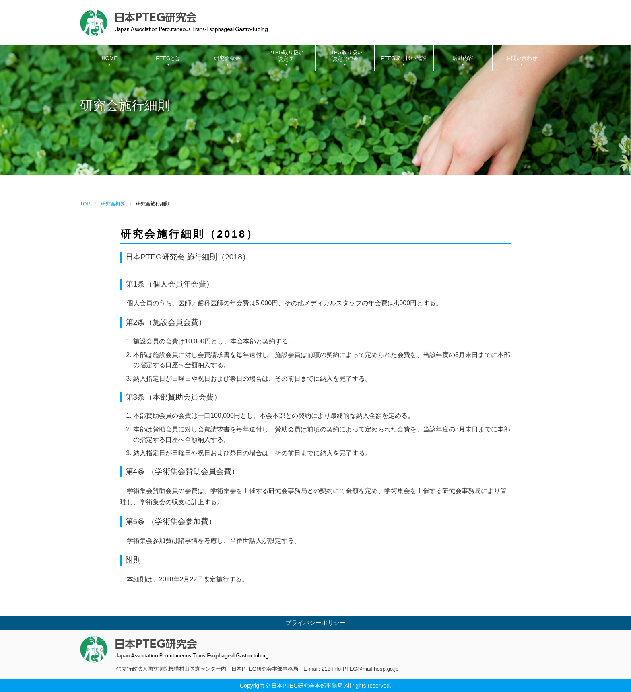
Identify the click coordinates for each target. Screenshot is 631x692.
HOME (109, 58)
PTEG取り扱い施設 (404, 58)
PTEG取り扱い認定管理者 (345, 55)
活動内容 (462, 58)
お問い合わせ (521, 58)
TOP (85, 204)
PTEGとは (168, 58)
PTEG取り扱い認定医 (286, 55)
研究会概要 (227, 58)
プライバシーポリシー (315, 623)
